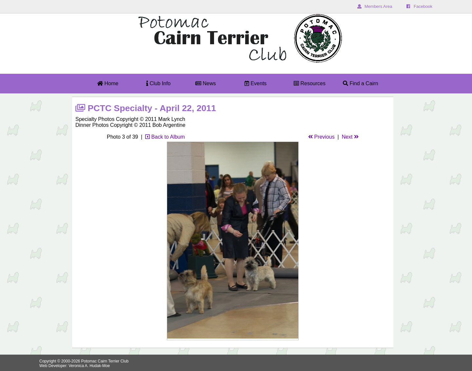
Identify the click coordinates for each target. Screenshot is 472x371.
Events (255, 83)
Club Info (158, 83)
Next (350, 137)
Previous (321, 137)
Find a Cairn (360, 83)
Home (107, 83)
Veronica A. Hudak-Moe (89, 365)
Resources (309, 83)
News (205, 83)
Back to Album (165, 137)
